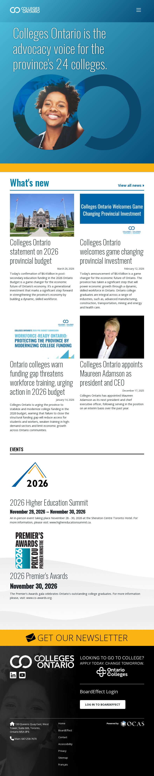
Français (63, 764)
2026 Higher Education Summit (49, 502)
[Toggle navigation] (138, 10)
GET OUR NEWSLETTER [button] (82, 638)
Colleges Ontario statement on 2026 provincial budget (34, 251)
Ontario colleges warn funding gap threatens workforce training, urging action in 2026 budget (41, 377)
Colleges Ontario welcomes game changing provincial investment (112, 251)
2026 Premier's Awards (39, 575)
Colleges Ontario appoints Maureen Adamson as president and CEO (111, 373)
